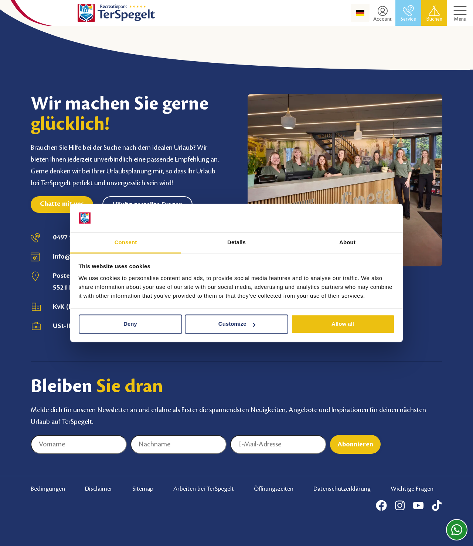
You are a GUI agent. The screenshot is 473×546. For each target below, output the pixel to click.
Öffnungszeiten (273, 488)
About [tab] (347, 242)
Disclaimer (98, 488)
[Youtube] (418, 505)
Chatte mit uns (62, 203)
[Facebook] (381, 505)
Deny (130, 324)
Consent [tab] (126, 242)
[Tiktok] (436, 505)
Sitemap (142, 488)
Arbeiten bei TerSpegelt (203, 488)
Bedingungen (48, 488)
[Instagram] (399, 505)
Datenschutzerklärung (342, 488)
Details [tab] (236, 242)
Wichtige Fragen (412, 488)
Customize (236, 324)
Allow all (342, 324)
